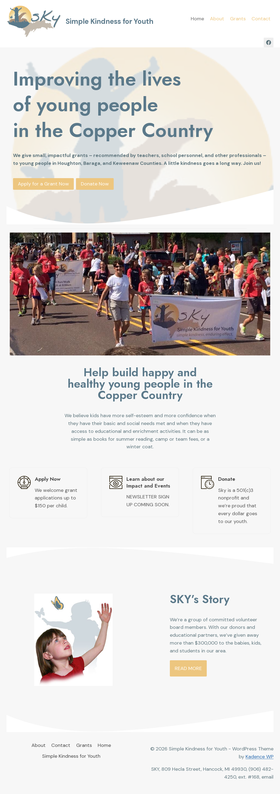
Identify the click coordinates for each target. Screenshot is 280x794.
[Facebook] (268, 42)
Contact (261, 18)
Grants (238, 18)
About (217, 18)
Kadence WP (259, 756)
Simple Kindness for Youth (71, 756)
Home (197, 18)
